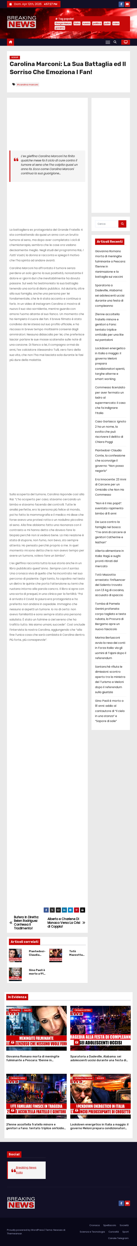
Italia (77, 23)
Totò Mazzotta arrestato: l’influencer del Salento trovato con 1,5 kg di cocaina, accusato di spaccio (110, 585)
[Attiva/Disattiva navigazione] (108, 42)
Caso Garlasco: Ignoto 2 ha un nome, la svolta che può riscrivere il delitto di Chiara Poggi (110, 431)
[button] (116, 42)
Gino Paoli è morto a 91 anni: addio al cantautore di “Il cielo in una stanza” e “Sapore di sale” (110, 711)
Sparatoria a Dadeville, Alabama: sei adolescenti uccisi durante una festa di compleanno (109, 295)
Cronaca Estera (83, 1010)
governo (59, 27)
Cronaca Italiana (83, 1078)
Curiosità (113, 1231)
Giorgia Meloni (63, 23)
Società (100, 1078)
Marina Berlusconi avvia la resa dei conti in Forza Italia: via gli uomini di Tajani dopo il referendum (110, 648)
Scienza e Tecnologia (92, 1231)
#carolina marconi (27, 84)
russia (86, 23)
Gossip (14, 57)
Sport (125, 1231)
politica (97, 23)
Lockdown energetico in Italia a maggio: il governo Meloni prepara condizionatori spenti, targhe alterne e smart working (99, 1128)
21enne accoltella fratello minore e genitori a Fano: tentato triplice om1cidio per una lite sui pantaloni (35, 1128)
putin (107, 23)
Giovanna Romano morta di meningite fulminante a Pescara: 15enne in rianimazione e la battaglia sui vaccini (32, 1060)
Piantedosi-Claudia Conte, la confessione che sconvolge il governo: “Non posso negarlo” (110, 460)
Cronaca (15, 1010)
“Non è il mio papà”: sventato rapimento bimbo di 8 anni (109, 508)
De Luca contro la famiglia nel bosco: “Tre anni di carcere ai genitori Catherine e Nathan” (110, 532)
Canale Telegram (118, 1238)
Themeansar (14, 1233)
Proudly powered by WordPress (25, 1230)
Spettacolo (109, 1225)
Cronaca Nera (18, 1078)
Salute (27, 1010)
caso (116, 23)
